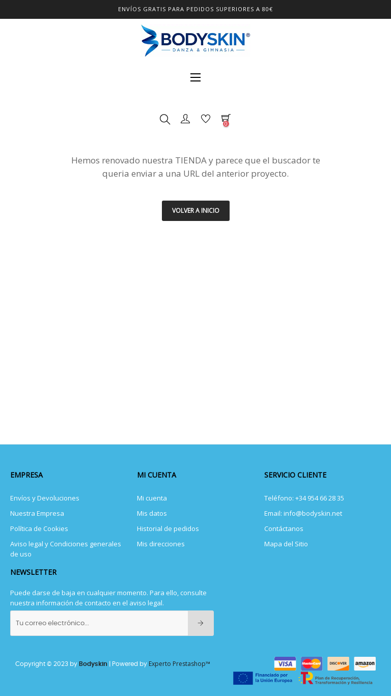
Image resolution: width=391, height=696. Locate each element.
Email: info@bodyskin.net (303, 513)
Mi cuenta (152, 498)
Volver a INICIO (195, 210)
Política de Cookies (39, 528)
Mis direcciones (161, 543)
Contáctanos (283, 528)
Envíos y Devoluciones (44, 498)
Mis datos (152, 513)
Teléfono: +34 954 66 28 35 (304, 498)
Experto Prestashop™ (179, 663)
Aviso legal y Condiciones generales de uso (65, 549)
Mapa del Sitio (286, 543)
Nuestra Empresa (37, 513)
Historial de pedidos (168, 528)
